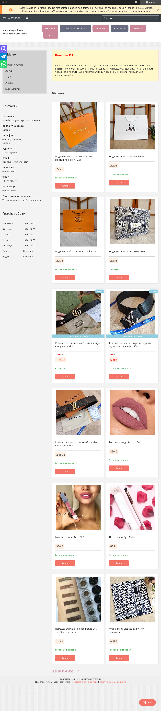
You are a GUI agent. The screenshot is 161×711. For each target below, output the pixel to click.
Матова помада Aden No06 (124, 442)
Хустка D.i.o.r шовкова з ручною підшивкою (127, 630)
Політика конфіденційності (113, 682)
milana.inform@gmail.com (15, 161)
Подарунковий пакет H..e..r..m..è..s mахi (76, 251)
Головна (50, 28)
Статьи (8, 70)
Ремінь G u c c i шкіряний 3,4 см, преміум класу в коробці (77, 344)
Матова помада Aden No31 (70, 537)
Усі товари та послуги (63, 670)
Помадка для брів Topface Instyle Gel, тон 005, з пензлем (76, 630)
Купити (65, 186)
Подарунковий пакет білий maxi (127, 156)
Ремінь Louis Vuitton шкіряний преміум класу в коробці (76, 444)
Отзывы (8, 82)
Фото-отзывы (12, 88)
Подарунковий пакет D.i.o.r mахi (127, 251)
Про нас (100, 28)
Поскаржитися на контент (84, 682)
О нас (7, 76)
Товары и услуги (13, 64)
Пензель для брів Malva (122, 537)
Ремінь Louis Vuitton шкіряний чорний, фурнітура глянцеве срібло (130, 344)
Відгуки (138, 28)
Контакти (119, 28)
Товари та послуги (74, 28)
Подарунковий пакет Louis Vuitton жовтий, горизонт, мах (74, 158)
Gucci (72, 75)
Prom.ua (97, 678)
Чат (147, 702)
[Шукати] (156, 18)
